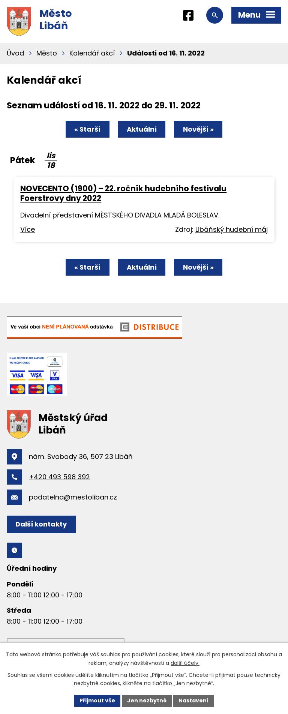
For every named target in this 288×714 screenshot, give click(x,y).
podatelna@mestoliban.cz (73, 497)
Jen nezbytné (146, 700)
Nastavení (193, 700)
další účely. (185, 663)
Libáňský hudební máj (231, 229)
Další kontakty (41, 524)
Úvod (15, 53)
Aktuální (142, 129)
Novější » (198, 129)
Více (27, 229)
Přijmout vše (97, 700)
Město (46, 53)
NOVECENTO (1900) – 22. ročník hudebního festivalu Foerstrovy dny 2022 (123, 193)
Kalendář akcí (92, 53)
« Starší (87, 129)
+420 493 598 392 (59, 477)
